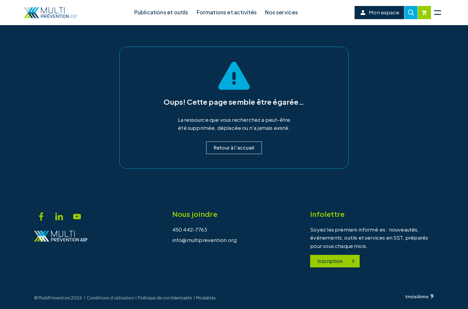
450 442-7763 (189, 229)
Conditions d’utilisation (110, 298)
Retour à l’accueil (234, 147)
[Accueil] (51, 12)
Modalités (206, 298)
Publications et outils (161, 12)
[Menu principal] (437, 12)
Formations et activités (227, 12)
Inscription (337, 261)
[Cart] (424, 12)
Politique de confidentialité (165, 298)
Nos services (281, 12)
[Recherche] (411, 12)
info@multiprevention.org (204, 240)
